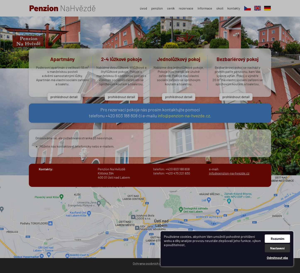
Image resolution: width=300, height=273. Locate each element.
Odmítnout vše (277, 258)
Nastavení (277, 248)
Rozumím (277, 239)
